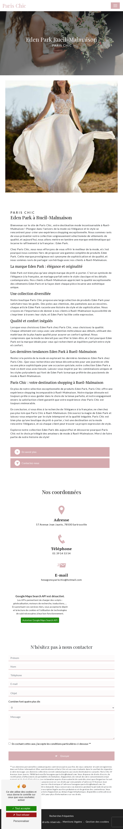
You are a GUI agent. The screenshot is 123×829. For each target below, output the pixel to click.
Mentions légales (72, 821)
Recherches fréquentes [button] (61, 816)
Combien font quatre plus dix (24, 697)
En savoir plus (26, 452)
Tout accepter (21, 808)
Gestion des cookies (97, 821)
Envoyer (64, 751)
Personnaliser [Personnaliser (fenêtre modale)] (21, 821)
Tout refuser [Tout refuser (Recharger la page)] (21, 814)
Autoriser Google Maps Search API (39, 616)
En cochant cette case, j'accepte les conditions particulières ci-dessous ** (51, 739)
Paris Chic (14, 5)
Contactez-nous (27, 463)
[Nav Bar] (115, 5)
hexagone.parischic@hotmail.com (61, 571)
